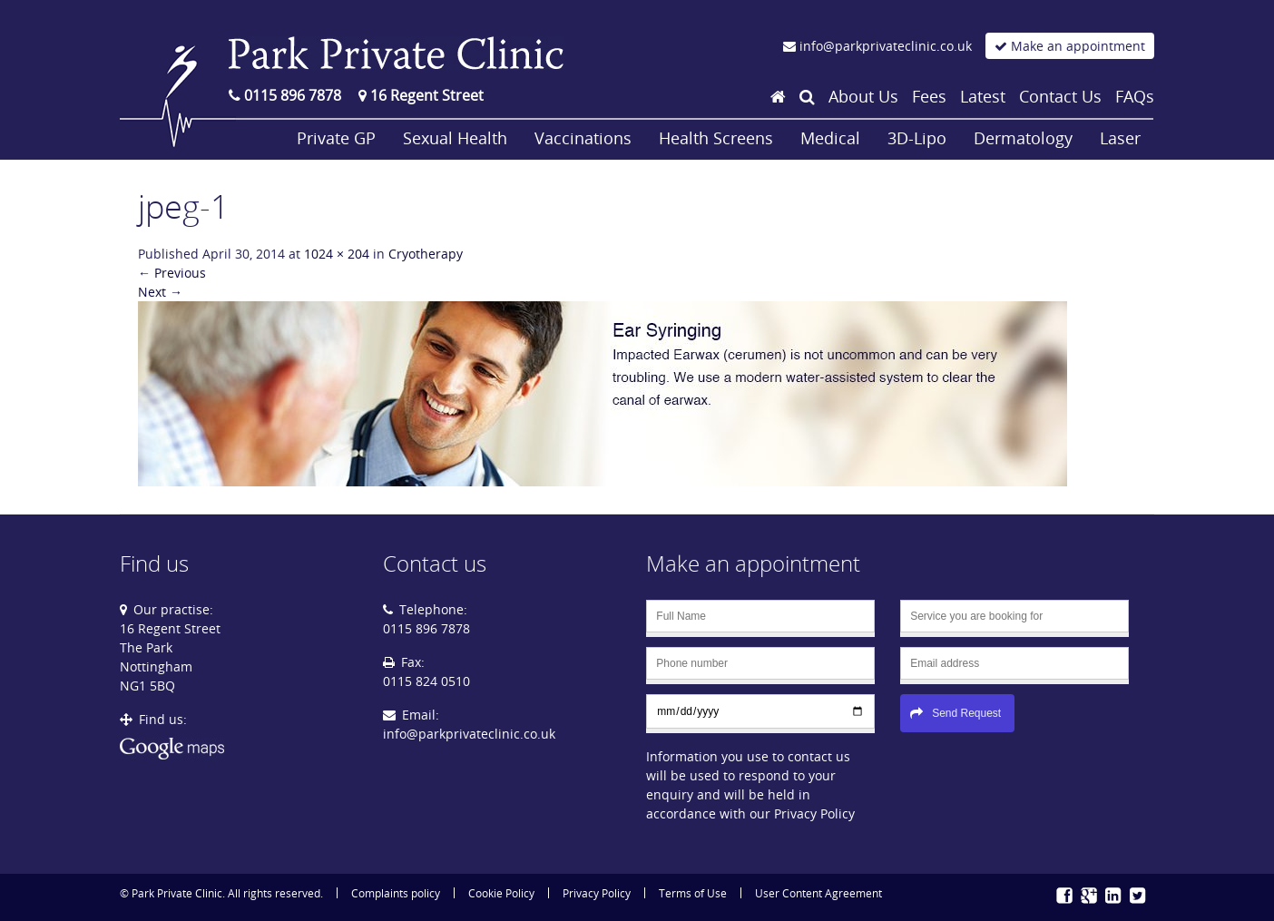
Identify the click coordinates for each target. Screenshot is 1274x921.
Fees (929, 96)
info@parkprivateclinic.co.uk (469, 733)
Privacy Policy (597, 893)
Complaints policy (395, 893)
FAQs (1134, 96)
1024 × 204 (336, 253)
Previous (172, 272)
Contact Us (1060, 96)
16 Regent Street (421, 95)
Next (160, 291)
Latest (982, 96)
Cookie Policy (501, 893)
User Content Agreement (818, 893)
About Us (863, 96)
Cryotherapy (425, 253)
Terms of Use (693, 893)
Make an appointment (1070, 45)
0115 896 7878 (285, 95)
